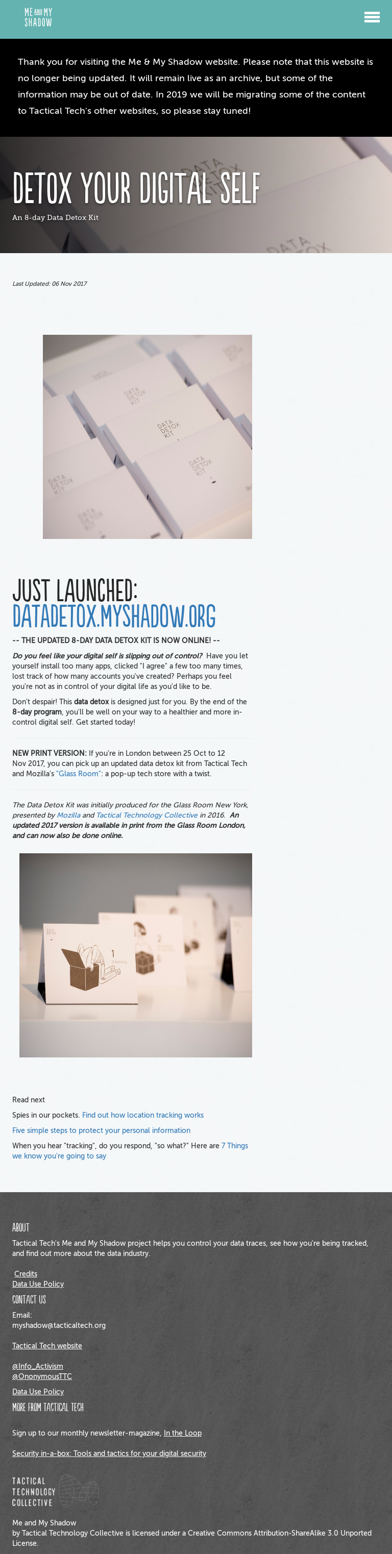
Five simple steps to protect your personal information (101, 1130)
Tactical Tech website (47, 1346)
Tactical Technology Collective (147, 815)
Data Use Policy (38, 1284)
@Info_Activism (37, 1366)
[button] (372, 12)
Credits (25, 1274)
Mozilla (68, 815)
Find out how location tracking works (143, 1115)
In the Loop (183, 1433)
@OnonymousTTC (42, 1376)
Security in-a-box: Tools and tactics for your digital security (109, 1454)
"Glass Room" (78, 774)
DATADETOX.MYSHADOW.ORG (114, 617)
